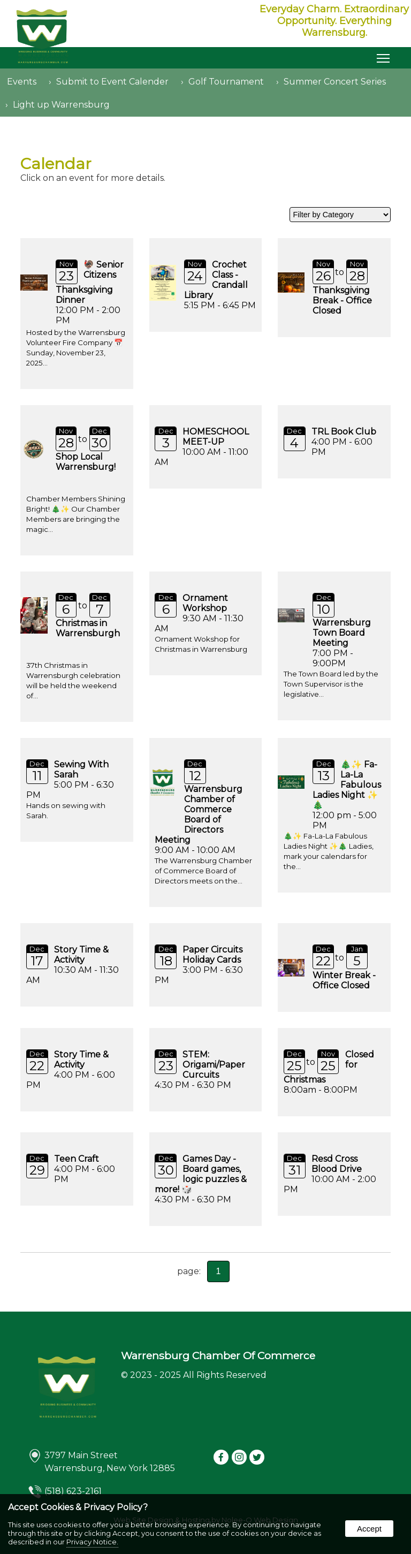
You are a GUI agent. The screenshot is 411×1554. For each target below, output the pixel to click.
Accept (369, 1528)
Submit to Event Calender (112, 82)
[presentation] (222, 1458)
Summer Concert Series (335, 82)
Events (21, 82)
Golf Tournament (226, 82)
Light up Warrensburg (61, 105)
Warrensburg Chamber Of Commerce (218, 1355)
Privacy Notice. (92, 1541)
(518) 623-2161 (73, 1491)
